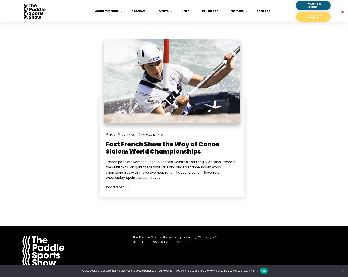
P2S (112, 135)
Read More (117, 187)
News (187, 11)
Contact (263, 11)
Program (140, 11)
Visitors (239, 11)
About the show (108, 11)
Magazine (149, 135)
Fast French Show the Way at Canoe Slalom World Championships (163, 148)
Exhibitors (212, 11)
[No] (343, 271)
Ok (264, 270)
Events (165, 11)
